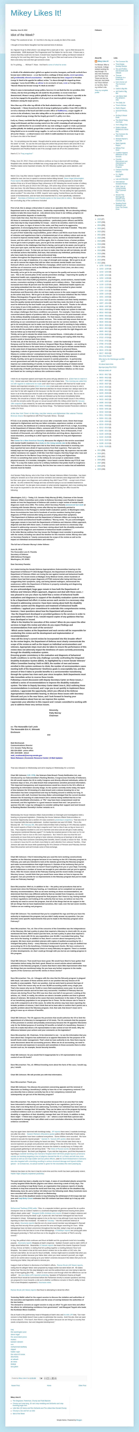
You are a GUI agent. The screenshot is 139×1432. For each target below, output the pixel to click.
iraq (12, 1330)
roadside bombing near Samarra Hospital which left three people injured (48, 1154)
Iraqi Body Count (25, 1198)
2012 (99, 263)
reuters (13, 1339)
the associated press (19, 1337)
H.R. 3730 (31, 775)
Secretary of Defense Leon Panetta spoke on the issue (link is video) (45, 198)
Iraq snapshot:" (27, 154)
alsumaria (14, 1357)
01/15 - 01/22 (104, 440)
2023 (99, 228)
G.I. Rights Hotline (119, 175)
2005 (99, 469)
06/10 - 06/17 (104, 374)
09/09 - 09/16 (104, 316)
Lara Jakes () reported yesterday (35, 1275)
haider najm (15, 1352)
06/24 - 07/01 (104, 350)
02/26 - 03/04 (104, 421)
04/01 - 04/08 (104, 406)
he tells (68, 1315)
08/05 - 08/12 (104, 331)
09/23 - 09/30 (104, 309)
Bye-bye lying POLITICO (107, 367)
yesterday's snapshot (63, 820)
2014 (99, 257)
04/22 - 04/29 (104, 396)
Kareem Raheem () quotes (41, 1134)
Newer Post (15, 1385)
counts (60, 1149)
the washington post (18, 1332)
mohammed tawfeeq (19, 1347)
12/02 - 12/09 (104, 278)
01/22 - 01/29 (104, 437)
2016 (99, 250)
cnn (12, 1344)
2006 (99, 466)
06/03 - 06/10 (104, 378)
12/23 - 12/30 (104, 269)
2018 (99, 244)
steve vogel (15, 1334)
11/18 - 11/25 (104, 284)
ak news (14, 1362)
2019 (99, 241)
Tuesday (50, 1221)
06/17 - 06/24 (104, 353)
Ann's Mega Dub (122, 125)
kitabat (13, 1364)
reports (56, 1132)
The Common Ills (122, 62)
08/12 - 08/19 (104, 328)
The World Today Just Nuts (122, 121)
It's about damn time (106, 364)
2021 (99, 235)
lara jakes (14, 1367)
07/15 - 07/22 (104, 341)
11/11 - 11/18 (104, 287)
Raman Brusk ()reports (70, 1265)
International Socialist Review (121, 183)
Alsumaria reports (27, 1223)
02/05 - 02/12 (104, 431)
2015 (99, 253)
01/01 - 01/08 (104, 446)
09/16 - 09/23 (104, 312)
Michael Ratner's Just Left (122, 140)
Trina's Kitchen (121, 105)
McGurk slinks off (105, 370)
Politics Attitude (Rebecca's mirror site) (122, 129)
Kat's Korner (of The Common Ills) (121, 84)
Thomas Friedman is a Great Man (121, 77)
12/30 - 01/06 (104, 266)
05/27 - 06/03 (104, 381)
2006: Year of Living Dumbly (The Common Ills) (121, 189)
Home (49, 1385)
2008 (99, 460)
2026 (99, 219)
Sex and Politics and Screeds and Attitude (122, 71)
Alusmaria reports (25, 1243)
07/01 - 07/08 (104, 347)
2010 (99, 453)
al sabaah (14, 1359)
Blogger (79, 1420)
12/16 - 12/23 (104, 272)
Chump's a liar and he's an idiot (24, 1411)
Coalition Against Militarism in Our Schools (122, 155)
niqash (13, 1349)
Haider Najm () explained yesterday (27, 1174)
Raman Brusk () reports (23, 1290)
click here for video (42, 386)
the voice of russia (18, 1354)
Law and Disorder (122, 179)
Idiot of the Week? (105, 356)
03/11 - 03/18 (104, 415)
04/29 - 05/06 (104, 393)
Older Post (82, 1385)
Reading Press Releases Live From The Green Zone (122, 206)
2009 (99, 457)
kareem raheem (17, 1342)
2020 (99, 238)
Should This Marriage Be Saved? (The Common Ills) (120, 198)
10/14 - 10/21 (104, 300)
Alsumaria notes (44, 1282)
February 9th (29, 825)
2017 (99, 247)
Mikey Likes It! (36, 12)
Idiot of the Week (19, 1414)
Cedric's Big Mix (121, 89)
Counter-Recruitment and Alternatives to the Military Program (122, 163)
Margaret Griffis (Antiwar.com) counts (46, 1213)
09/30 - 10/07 (104, 306)
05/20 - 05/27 (104, 384)
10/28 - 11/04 (104, 294)
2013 (99, 260)
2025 (99, 222)
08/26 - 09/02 (104, 322)
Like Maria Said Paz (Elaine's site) (121, 98)
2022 (99, 232)
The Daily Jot (120, 103)
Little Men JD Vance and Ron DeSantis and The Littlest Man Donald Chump (39, 1408)
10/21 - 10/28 (104, 297)
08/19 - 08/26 (104, 325)
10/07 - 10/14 (104, 303)
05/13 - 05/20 (104, 387)
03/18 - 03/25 (104, 412)
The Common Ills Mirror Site (122, 135)
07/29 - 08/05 (104, 334)
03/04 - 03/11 (104, 418)
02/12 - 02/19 (104, 428)
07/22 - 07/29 (104, 338)
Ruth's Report (121, 108)
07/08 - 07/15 (104, 344)
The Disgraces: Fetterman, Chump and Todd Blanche (32, 1401)
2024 (99, 225)
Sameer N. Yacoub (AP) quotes (53, 1139)
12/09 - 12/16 (104, 275)
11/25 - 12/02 (104, 281)
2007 (99, 463)
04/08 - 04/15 (104, 403)
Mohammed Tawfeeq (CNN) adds (24, 1208)
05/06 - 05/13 (104, 390)
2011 (99, 450)
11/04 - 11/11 (104, 291)
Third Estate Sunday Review (121, 65)
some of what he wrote (57, 65)
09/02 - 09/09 (104, 319)
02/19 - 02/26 (104, 424)
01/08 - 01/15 (104, 443)
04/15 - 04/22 (104, 399)
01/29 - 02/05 (104, 434)
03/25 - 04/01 (104, 409)
